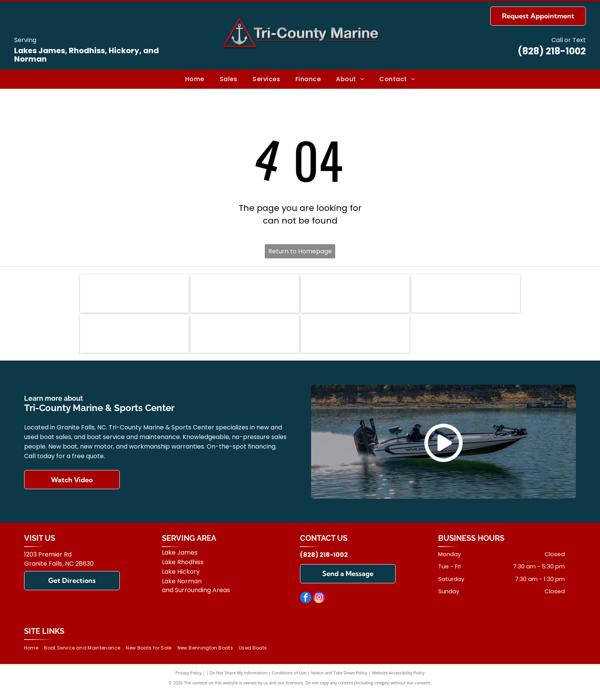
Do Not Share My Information (238, 673)
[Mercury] (134, 334)
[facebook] (305, 598)
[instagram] (319, 598)
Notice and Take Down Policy (339, 673)
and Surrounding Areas (196, 590)
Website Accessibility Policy (398, 673)
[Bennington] (134, 293)
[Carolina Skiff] (355, 293)
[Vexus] (465, 293)
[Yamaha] (245, 334)
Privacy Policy (188, 673)
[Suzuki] (355, 334)
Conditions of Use (289, 673)
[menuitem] (195, 79)
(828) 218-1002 (552, 51)
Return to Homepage (300, 251)
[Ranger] (245, 293)
